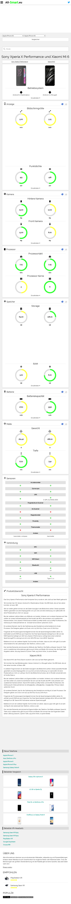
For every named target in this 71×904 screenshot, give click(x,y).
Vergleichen (35, 39)
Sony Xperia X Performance (19, 61)
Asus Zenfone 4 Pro (9, 758)
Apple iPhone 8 (8, 761)
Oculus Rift (6, 845)
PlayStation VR (8, 839)
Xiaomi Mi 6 (51, 61)
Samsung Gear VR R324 (10, 836)
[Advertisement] (35, 19)
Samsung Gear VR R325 (10, 832)
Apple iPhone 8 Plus (9, 764)
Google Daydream (9, 842)
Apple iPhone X (8, 755)
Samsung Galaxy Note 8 (11, 767)
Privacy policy (7, 867)
